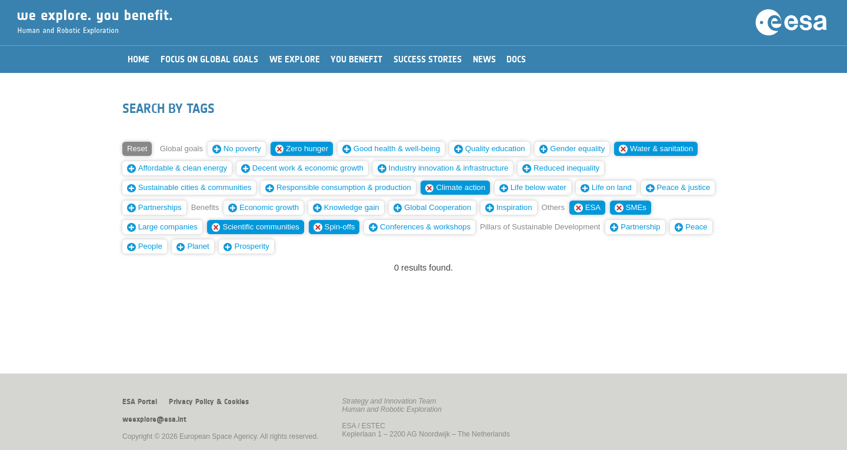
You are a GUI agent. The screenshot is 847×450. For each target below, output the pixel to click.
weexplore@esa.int (154, 419)
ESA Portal (139, 401)
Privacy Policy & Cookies (209, 401)
